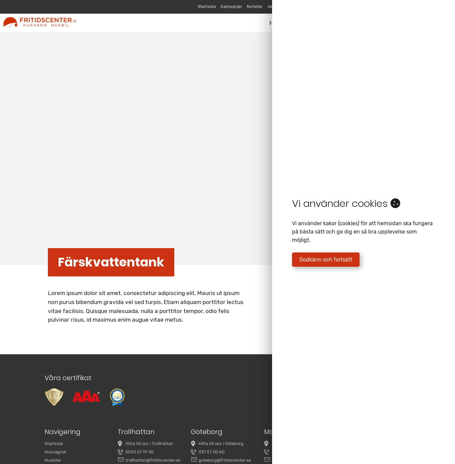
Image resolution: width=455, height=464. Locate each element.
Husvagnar (56, 451)
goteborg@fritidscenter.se (225, 460)
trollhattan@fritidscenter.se (152, 460)
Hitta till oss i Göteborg (221, 443)
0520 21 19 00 (139, 451)
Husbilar (53, 460)
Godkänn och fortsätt (325, 259)
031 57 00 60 (212, 451)
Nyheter (255, 6)
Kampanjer (231, 6)
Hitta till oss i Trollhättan (149, 443)
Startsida (207, 6)
